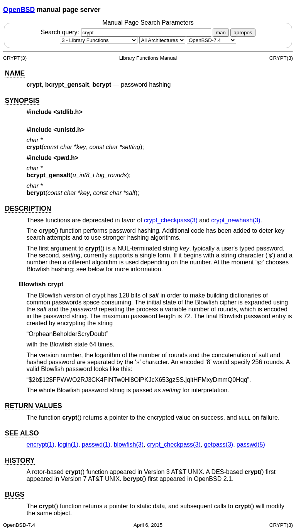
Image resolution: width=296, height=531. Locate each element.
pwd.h (66, 158)
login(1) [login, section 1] (68, 444)
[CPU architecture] (162, 40)
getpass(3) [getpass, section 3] (218, 444)
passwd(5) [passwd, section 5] (251, 444)
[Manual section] (98, 40)
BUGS (14, 494)
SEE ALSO (22, 433)
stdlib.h (68, 112)
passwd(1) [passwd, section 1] (96, 444)
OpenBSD (19, 9)
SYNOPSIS (22, 100)
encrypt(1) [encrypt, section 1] (40, 444)
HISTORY (19, 460)
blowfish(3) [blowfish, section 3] (129, 444)
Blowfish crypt (41, 284)
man (221, 32)
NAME (15, 73)
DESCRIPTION (28, 208)
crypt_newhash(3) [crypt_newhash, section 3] (235, 220)
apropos (242, 32)
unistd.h (69, 129)
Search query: (127, 32)
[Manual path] (211, 40)
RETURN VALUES (33, 406)
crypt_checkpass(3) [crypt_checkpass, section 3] (171, 220)
